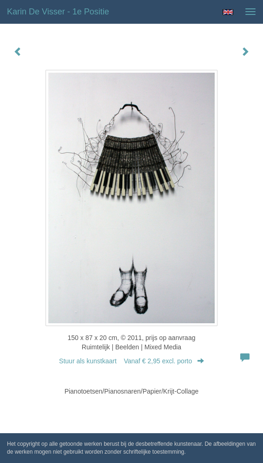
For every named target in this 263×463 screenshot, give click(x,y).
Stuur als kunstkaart (131, 361)
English (228, 12)
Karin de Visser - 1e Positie (58, 11)
